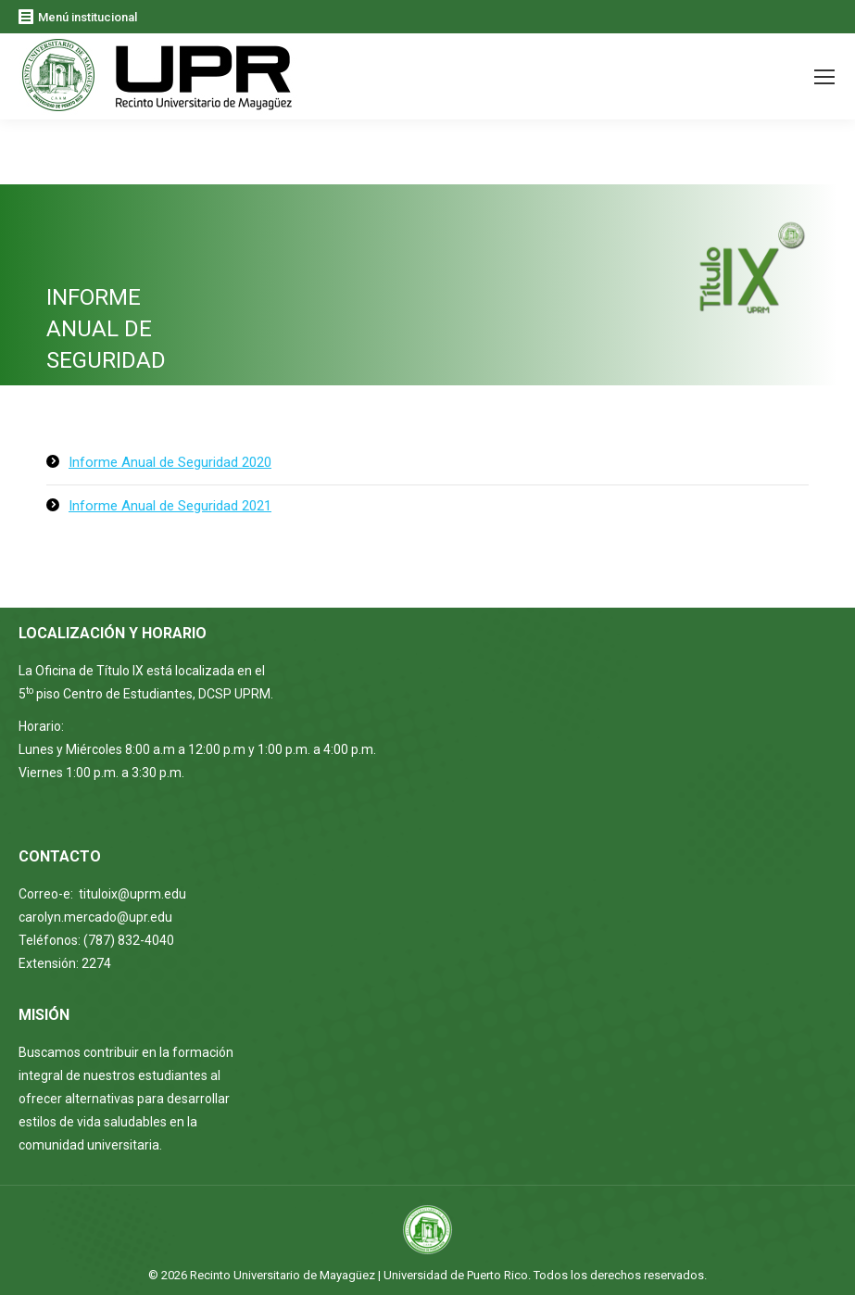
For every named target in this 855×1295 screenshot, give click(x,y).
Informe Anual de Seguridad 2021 (170, 505)
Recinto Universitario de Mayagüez (282, 1275)
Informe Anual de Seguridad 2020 (170, 462)
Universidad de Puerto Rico (455, 1275)
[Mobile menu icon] (824, 77)
